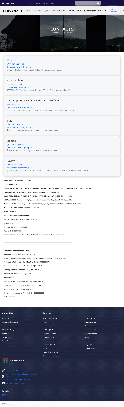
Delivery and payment (10, 322)
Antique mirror (48, 337)
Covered (46, 341)
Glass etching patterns (51, 356)
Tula (9, 120)
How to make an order (10, 326)
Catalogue (9, 3)
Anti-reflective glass (50, 318)
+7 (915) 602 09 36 (13, 370)
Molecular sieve (90, 326)
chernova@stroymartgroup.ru (19, 107)
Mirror (45, 322)
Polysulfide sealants (92, 333)
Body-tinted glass (49, 345)
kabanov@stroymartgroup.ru (19, 127)
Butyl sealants (90, 318)
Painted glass (48, 330)
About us (5, 318)
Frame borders (90, 341)
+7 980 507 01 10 (15, 124)
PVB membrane (90, 330)
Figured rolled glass (50, 352)
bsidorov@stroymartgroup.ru (19, 87)
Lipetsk (11, 140)
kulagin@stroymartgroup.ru (16, 383)
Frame (87, 337)
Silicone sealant (90, 348)
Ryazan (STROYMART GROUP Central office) (33, 100)
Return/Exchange (8, 330)
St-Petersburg (15, 80)
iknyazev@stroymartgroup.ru (19, 67)
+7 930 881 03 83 (14, 84)
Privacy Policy (6, 337)
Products (5, 333)
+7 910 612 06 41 (14, 104)
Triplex (45, 348)
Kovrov (11, 161)
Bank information (8, 341)
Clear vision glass (49, 333)
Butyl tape (88, 345)
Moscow (11, 60)
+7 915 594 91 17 (15, 64)
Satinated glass (49, 326)
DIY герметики (90, 322)
